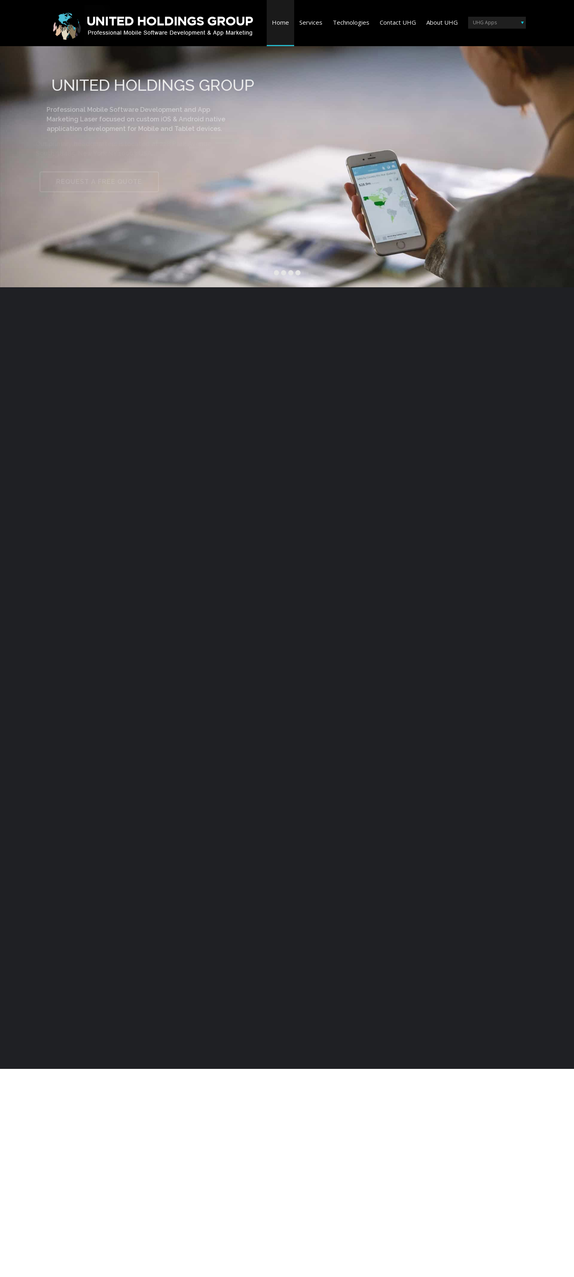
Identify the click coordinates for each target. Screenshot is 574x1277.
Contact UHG (398, 22)
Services (310, 22)
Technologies (351, 22)
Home (280, 22)
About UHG (442, 22)
